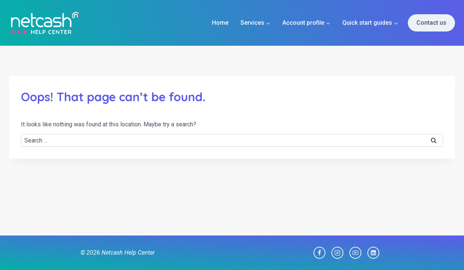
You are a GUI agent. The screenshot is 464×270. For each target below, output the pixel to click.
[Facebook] (319, 253)
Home (220, 22)
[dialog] (450, 255)
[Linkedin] (373, 253)
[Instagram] (337, 253)
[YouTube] (355, 253)
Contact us (431, 22)
